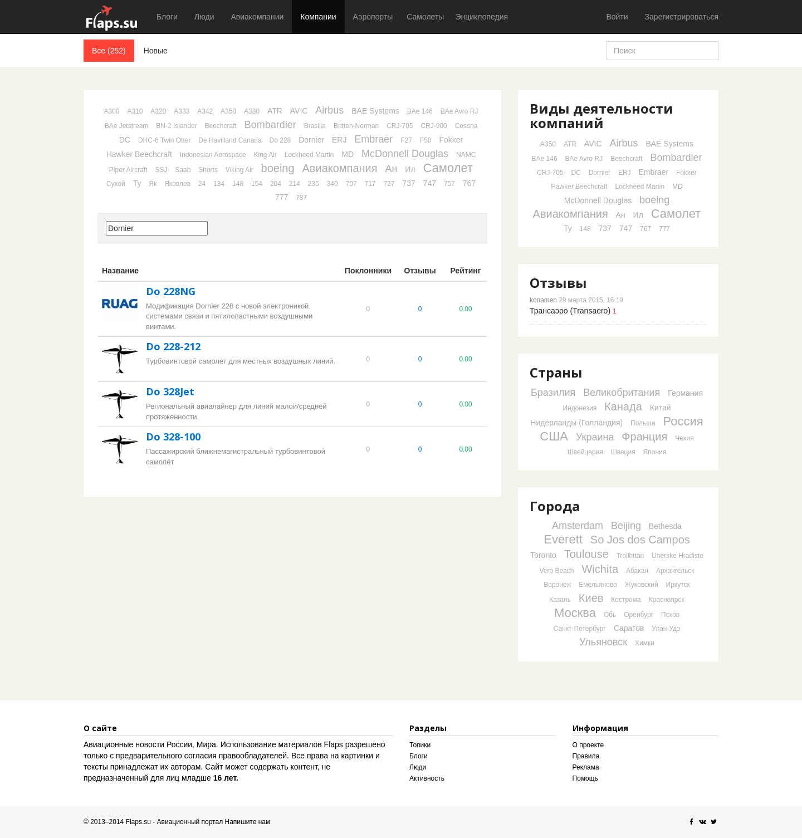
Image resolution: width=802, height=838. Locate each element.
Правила (586, 756)
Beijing (626, 525)
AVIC (299, 110)
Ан (391, 168)
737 (408, 183)
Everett (563, 539)
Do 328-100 (173, 436)
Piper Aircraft (128, 170)
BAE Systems (375, 110)
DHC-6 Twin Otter (164, 140)
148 (237, 184)
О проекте (588, 745)
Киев (591, 598)
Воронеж (557, 585)
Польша (643, 423)
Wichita (599, 569)
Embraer (373, 139)
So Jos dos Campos (640, 539)
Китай (660, 407)
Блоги (167, 16)
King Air (264, 155)
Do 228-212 (173, 346)
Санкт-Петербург (580, 629)
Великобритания (621, 392)
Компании (318, 16)
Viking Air (239, 170)
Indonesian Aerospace (213, 155)
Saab (182, 170)
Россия (683, 421)
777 (281, 197)
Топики (420, 745)
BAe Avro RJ (459, 111)
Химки (644, 643)
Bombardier (270, 124)
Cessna (466, 126)
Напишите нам (248, 822)
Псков (670, 615)
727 (388, 184)
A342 (205, 111)
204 (275, 184)
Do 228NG (170, 291)
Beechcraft (220, 126)
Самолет (448, 168)
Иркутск (678, 585)
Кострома (625, 600)
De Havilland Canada (229, 140)
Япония (655, 452)
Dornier (311, 139)
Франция (644, 436)
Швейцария (585, 452)
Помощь (585, 778)
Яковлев (177, 184)
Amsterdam (577, 525)
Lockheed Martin (309, 155)
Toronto (543, 555)
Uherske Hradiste (677, 556)
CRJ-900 (433, 126)
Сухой (115, 184)
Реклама (586, 767)
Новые (156, 50)
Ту (137, 183)
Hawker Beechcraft (139, 154)
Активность (426, 778)
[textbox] (157, 228)
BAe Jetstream (127, 126)
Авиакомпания (340, 168)
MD (347, 154)
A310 (135, 111)
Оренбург (638, 615)
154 (256, 184)
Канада (623, 406)
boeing (278, 168)
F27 (406, 140)
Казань (560, 600)
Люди (204, 16)
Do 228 (280, 140)
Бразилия (553, 392)
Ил (410, 169)
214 (294, 184)
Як (153, 184)
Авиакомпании (257, 16)
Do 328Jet (170, 391)
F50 (426, 140)
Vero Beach (557, 571)
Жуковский (641, 585)
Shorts (208, 170)
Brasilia (315, 126)
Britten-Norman (356, 126)
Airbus (329, 110)
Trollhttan (630, 556)
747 (429, 183)
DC (124, 139)
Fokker (451, 139)
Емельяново (598, 585)
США (554, 436)
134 (218, 184)
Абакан (637, 571)
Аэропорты (373, 16)
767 (469, 183)
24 (202, 184)
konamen (543, 300)
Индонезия (579, 408)
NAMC (466, 155)
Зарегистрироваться (681, 16)
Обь (610, 615)
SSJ (161, 170)
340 (332, 184)
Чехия (684, 438)
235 (313, 184)
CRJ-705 (400, 126)
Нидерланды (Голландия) (576, 422)
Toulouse (586, 554)
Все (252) (109, 50)
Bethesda (665, 526)
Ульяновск (603, 642)
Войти (617, 16)
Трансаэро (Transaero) (570, 310)
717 (370, 184)
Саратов (629, 628)
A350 (228, 111)
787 (301, 198)
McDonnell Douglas (404, 153)
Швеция (623, 452)
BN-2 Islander (176, 126)
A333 (181, 111)
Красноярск (666, 600)
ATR (274, 110)
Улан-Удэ (666, 629)
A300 (112, 111)
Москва (575, 613)
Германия (685, 393)
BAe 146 (420, 111)
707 (351, 184)
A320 (158, 111)
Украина (595, 437)
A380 (252, 111)
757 (449, 184)
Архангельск (675, 571)
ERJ (339, 139)
